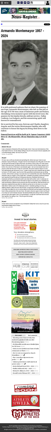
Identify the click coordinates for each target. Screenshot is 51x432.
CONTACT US (29, 257)
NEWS (17, 254)
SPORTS (22, 254)
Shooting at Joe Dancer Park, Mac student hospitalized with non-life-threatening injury (23, 340)
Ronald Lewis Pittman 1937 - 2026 (24, 373)
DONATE (35, 249)
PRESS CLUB (29, 249)
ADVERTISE (23, 249)
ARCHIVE (32, 254)
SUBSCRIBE (16, 249)
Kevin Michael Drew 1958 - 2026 (23, 366)
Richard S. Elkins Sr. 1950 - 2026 (23, 371)
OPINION (27, 254)
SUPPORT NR (21, 257)
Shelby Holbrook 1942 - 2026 (22, 368)
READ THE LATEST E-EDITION (25, 252)
